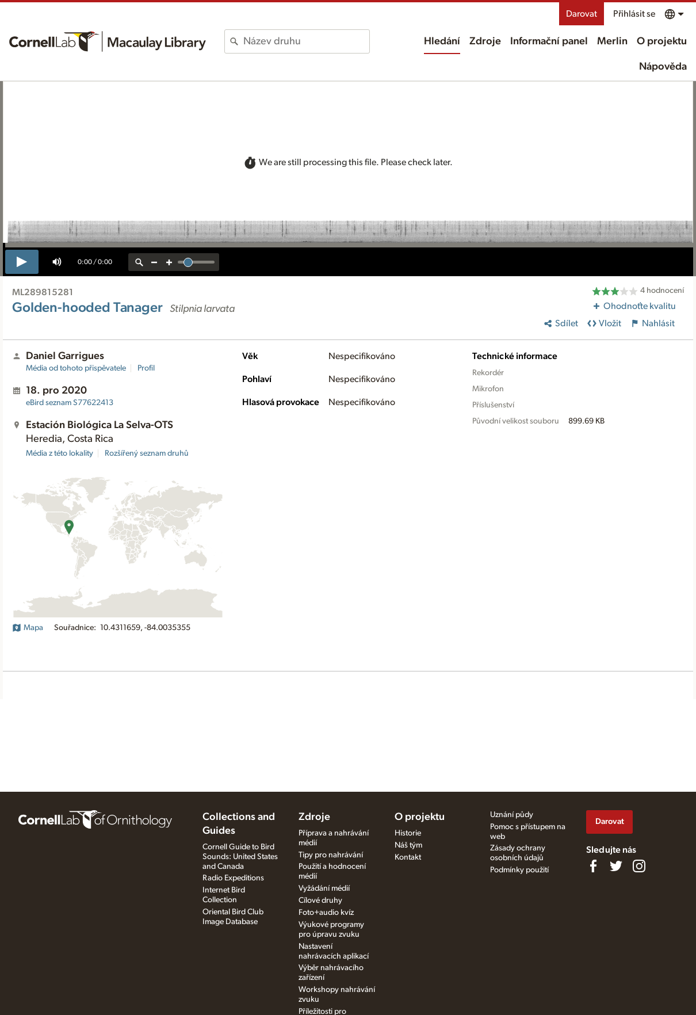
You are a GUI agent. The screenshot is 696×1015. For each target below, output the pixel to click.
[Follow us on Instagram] (639, 866)
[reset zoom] (139, 262)
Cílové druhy (320, 900)
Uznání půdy (511, 815)
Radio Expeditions (233, 878)
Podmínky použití (519, 870)
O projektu (662, 41)
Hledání (442, 41)
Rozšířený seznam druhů (147, 453)
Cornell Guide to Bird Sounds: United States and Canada (240, 857)
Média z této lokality (59, 453)
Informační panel (549, 41)
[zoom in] (169, 262)
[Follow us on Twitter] (616, 866)
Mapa (27, 628)
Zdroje (485, 41)
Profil (146, 368)
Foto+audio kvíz (326, 913)
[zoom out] (154, 262)
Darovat (581, 13)
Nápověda (663, 67)
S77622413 (69, 403)
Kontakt (408, 857)
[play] (22, 262)
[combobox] (306, 41)
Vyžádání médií (324, 888)
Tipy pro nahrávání (331, 855)
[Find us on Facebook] (593, 866)
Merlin (612, 41)
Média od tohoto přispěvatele (76, 368)
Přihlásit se (634, 13)
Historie (408, 833)
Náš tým (408, 845)
